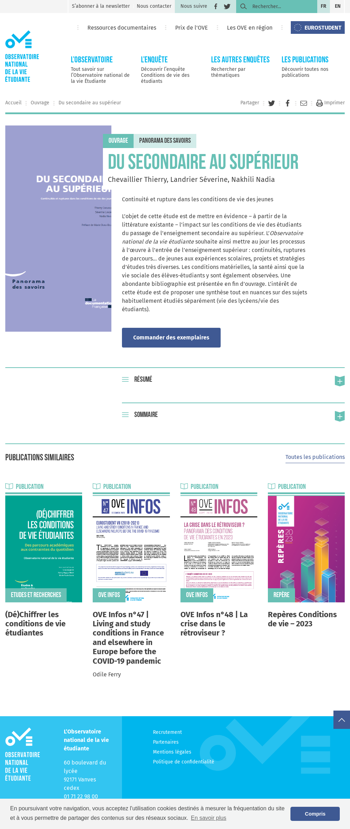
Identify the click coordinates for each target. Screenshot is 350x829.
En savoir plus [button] (209, 818)
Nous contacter (154, 6)
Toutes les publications (315, 457)
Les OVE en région (249, 27)
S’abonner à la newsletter (101, 6)
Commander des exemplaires (171, 337)
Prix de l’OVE (191, 27)
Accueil (13, 103)
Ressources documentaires (121, 27)
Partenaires (166, 742)
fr (323, 6)
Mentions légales (172, 752)
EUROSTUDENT (323, 27)
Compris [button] (315, 814)
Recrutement (167, 732)
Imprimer (330, 103)
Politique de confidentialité (183, 762)
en (337, 6)
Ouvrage (40, 103)
